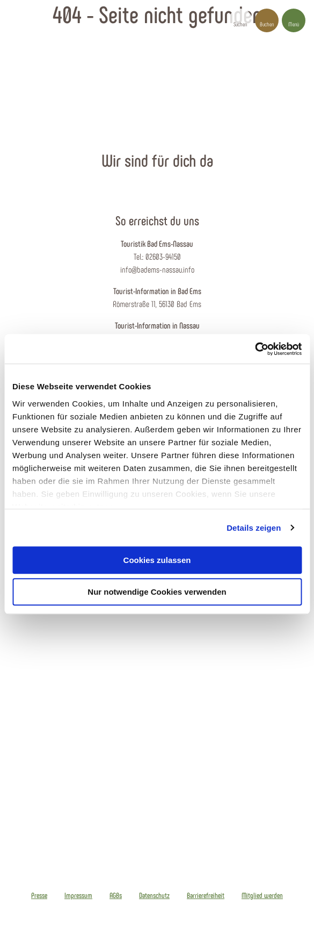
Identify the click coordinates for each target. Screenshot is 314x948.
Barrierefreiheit (205, 895)
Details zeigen (254, 527)
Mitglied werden (262, 895)
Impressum (78, 895)
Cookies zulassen (157, 560)
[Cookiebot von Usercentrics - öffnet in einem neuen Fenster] (255, 349)
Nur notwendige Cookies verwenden (156, 591)
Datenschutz (154, 895)
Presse (39, 895)
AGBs (115, 895)
